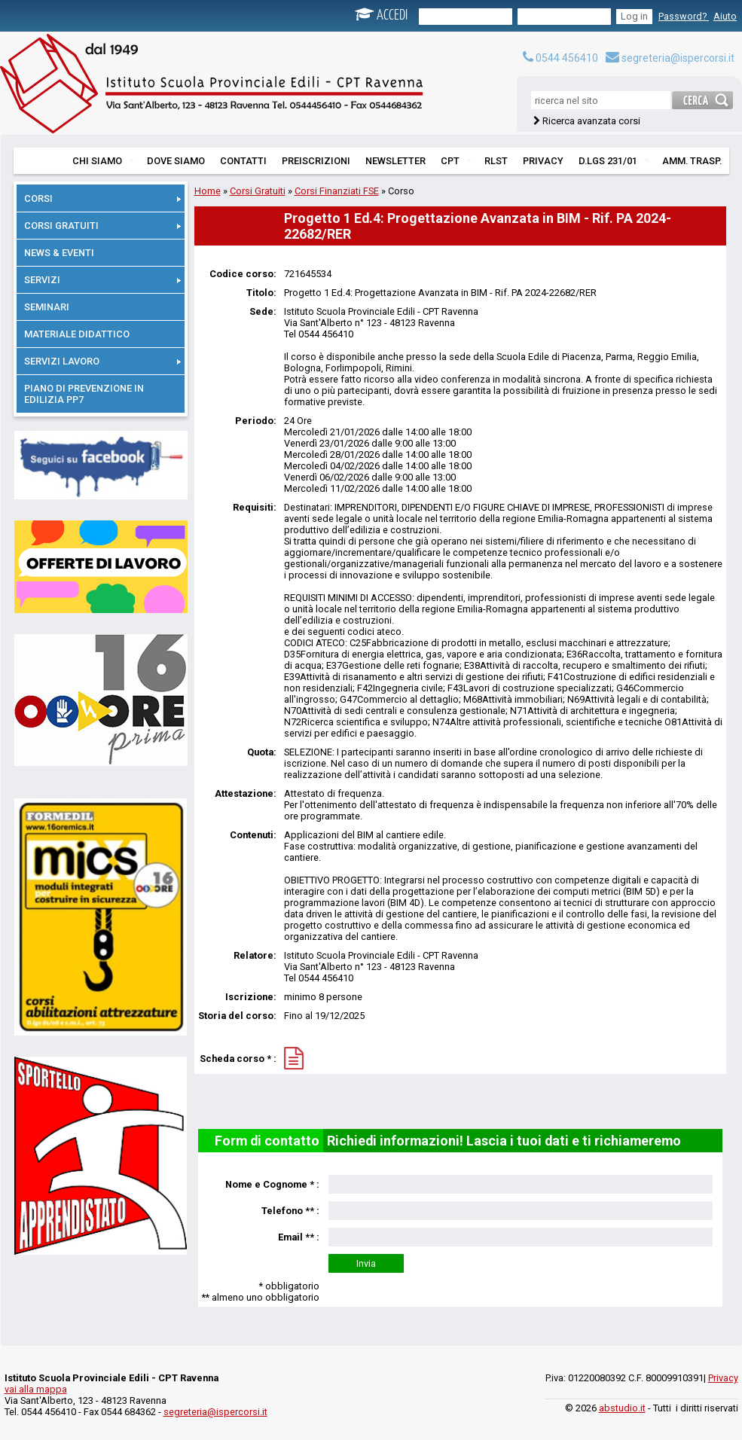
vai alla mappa (36, 1389)
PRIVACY (543, 160)
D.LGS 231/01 (614, 160)
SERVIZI (102, 279)
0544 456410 (560, 58)
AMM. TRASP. (692, 160)
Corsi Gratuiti (258, 191)
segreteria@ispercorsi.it (670, 58)
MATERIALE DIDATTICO (77, 334)
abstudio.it (622, 1408)
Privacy (723, 1378)
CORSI (102, 198)
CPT (456, 160)
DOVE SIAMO (176, 160)
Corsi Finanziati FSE (337, 191)
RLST (496, 160)
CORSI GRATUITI (102, 225)
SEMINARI (46, 307)
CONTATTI (243, 160)
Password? (683, 16)
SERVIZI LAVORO (102, 361)
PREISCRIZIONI (316, 160)
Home (207, 191)
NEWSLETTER (395, 160)
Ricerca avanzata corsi (591, 121)
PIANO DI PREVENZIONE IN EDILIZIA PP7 (84, 394)
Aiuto (725, 16)
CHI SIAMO (103, 160)
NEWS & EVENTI (59, 252)
